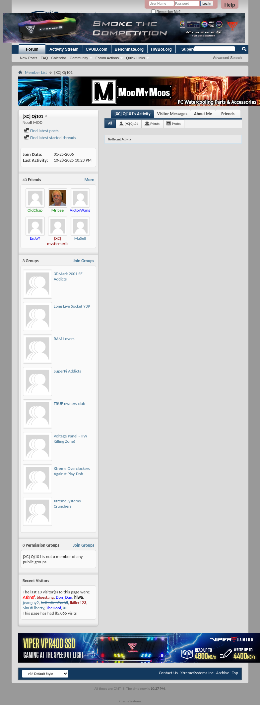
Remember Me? (165, 12)
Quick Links (135, 58)
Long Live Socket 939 (72, 306)
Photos (176, 124)
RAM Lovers (64, 338)
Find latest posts (41, 130)
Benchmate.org (129, 49)
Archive (222, 672)
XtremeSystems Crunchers (67, 503)
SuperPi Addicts (67, 371)
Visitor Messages (172, 113)
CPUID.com (96, 49)
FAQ (44, 58)
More (89, 179)
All (110, 123)
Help (229, 5)
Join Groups (83, 260)
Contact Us (168, 672)
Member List (36, 72)
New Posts (28, 58)
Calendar (58, 58)
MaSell (80, 238)
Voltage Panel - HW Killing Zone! (70, 438)
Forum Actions (107, 58)
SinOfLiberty (33, 607)
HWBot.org (161, 49)
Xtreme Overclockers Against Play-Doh (72, 471)
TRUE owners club (69, 403)
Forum (32, 49)
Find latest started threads (50, 137)
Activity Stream (63, 49)
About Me (203, 113)
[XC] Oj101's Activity (132, 113)
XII (65, 607)
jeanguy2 (31, 602)
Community (79, 58)
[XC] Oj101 (131, 124)
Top (235, 672)
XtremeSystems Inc (197, 672)
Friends (227, 113)
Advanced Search (227, 58)
